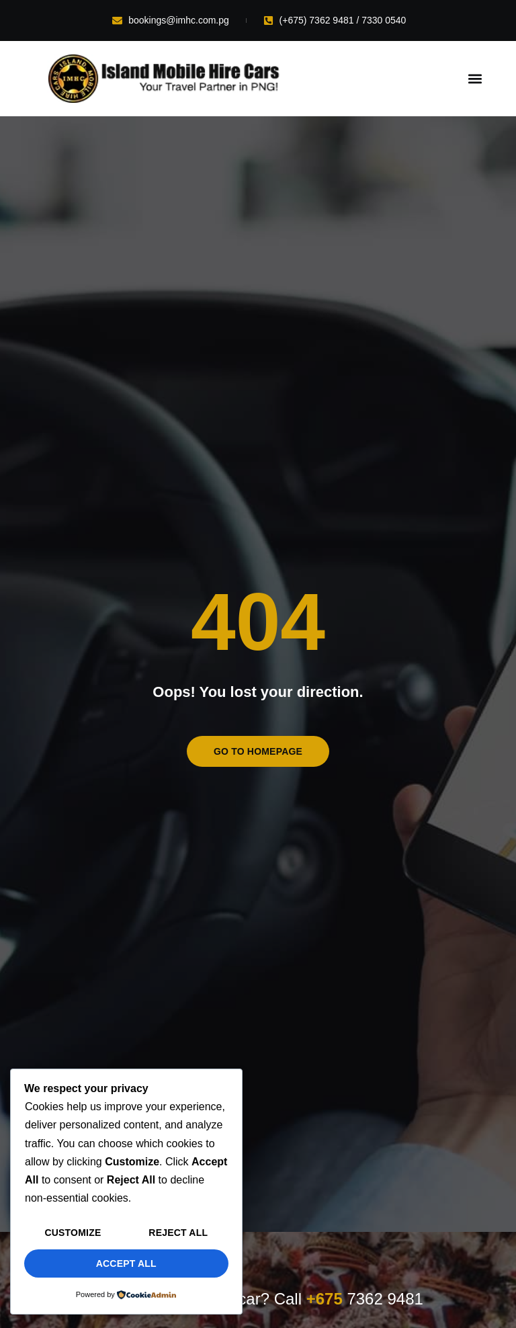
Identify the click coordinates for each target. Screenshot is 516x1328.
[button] (475, 79)
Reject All (178, 1232)
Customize (72, 1232)
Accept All (126, 1263)
